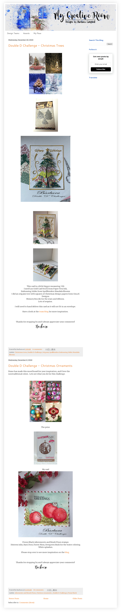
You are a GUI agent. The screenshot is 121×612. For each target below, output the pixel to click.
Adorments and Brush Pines (25, 593)
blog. (67, 552)
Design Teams (13, 33)
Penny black (72, 593)
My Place (37, 33)
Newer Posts (14, 598)
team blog (44, 311)
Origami (45, 352)
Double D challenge (35, 352)
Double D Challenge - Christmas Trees (36, 45)
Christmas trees (21, 352)
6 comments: (37, 349)
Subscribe (100, 69)
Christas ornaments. (44, 593)
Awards (26, 33)
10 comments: (38, 590)
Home (45, 598)
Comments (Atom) (26, 602)
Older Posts (77, 598)
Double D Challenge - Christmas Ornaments (40, 365)
